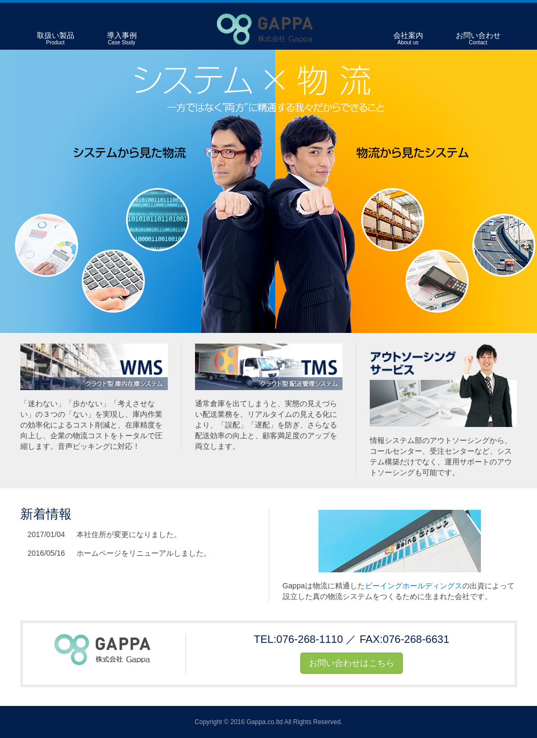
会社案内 (408, 38)
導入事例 (122, 38)
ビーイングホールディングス (413, 585)
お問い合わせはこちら (351, 662)
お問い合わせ (478, 38)
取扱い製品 (55, 38)
